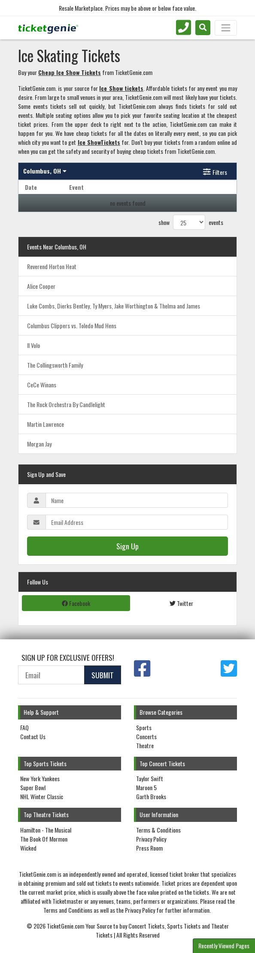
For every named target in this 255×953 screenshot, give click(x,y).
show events (190, 222)
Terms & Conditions (158, 829)
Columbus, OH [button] (45, 170)
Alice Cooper (41, 286)
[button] (202, 27)
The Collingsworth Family (55, 364)
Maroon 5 (146, 787)
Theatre (145, 745)
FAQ (24, 727)
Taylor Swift (149, 778)
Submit (102, 674)
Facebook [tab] (76, 603)
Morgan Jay (39, 443)
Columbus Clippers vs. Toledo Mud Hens (71, 325)
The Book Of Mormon (43, 838)
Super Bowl (33, 787)
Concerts (146, 736)
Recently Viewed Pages (223, 945)
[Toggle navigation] (226, 28)
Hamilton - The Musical (45, 829)
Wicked (28, 847)
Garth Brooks (151, 796)
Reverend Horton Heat (51, 266)
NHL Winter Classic (41, 796)
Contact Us (33, 736)
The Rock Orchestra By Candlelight (66, 404)
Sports (144, 727)
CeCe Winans (41, 384)
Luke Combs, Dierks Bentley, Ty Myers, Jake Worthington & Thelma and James (113, 305)
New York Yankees (40, 778)
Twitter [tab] (181, 603)
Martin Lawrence (45, 424)
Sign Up (127, 545)
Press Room (149, 847)
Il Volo (33, 345)
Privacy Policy (151, 838)
